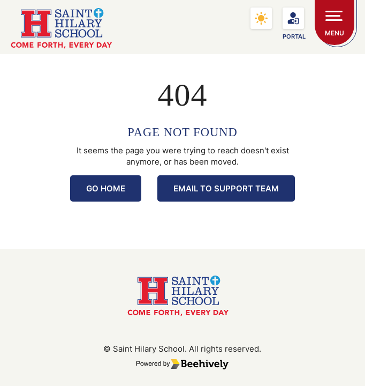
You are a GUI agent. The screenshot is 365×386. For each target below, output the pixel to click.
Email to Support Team (226, 188)
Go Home (105, 188)
